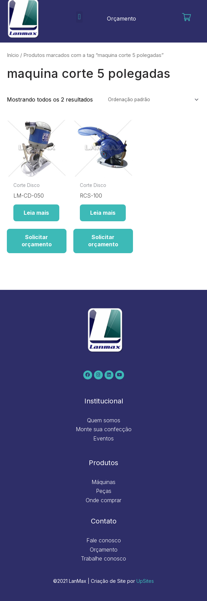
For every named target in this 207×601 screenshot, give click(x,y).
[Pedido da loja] (152, 100)
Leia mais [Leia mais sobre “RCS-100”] (102, 212)
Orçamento (121, 18)
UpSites (145, 581)
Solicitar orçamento (37, 241)
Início (13, 55)
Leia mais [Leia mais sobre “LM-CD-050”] (36, 212)
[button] (79, 17)
